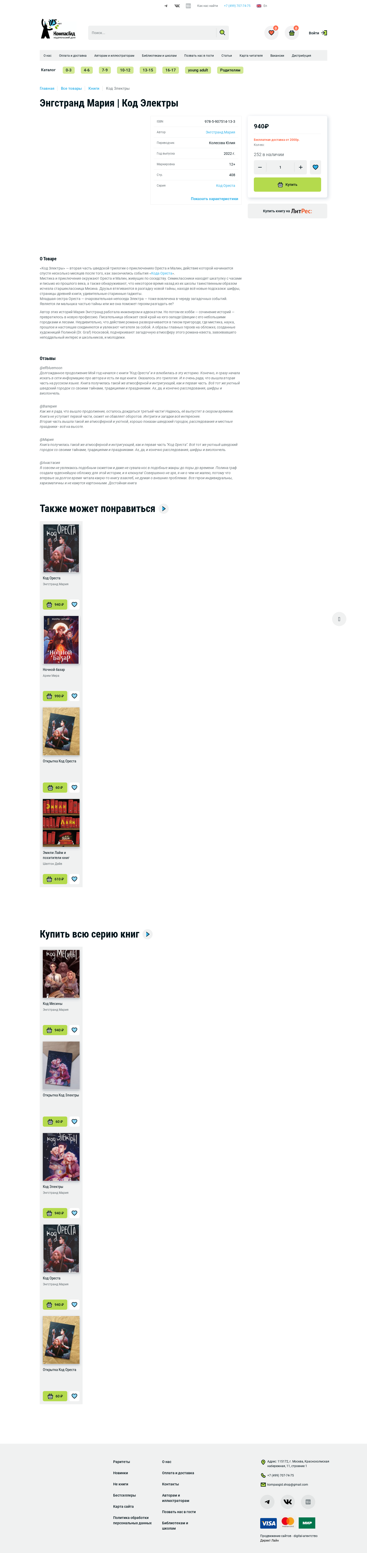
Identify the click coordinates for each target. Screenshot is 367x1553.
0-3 (69, 70)
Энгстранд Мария (220, 133)
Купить (287, 185)
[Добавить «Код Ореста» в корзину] (55, 606)
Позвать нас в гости (199, 56)
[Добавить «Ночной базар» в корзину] (55, 698)
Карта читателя (251, 56)
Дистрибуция (301, 56)
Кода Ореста (161, 275)
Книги (93, 89)
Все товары (71, 89)
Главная (47, 89)
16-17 (170, 70)
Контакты (170, 1484)
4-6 (87, 70)
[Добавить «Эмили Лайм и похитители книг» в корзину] (55, 881)
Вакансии (277, 56)
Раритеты (121, 1462)
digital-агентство (306, 1536)
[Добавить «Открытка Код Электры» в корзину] (55, 1123)
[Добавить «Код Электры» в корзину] (55, 1215)
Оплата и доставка (73, 56)
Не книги (120, 1484)
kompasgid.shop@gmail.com (284, 1485)
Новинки (120, 1473)
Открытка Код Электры (61, 1097)
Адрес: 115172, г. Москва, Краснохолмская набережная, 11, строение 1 (294, 1463)
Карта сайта (123, 1506)
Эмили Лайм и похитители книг (56, 857)
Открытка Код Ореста (59, 763)
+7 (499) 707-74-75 (237, 6)
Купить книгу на (287, 211)
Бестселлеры (124, 1495)
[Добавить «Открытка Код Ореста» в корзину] (55, 789)
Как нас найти (207, 6)
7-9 (105, 70)
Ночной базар (54, 671)
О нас (47, 56)
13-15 (148, 70)
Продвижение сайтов (275, 1536)
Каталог (48, 70)
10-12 (125, 70)
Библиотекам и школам (159, 56)
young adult (198, 70)
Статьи (226, 56)
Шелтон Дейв (52, 865)
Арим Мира (51, 677)
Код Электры (53, 1188)
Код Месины (52, 1005)
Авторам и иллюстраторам (114, 56)
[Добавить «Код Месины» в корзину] (55, 1032)
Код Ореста (225, 186)
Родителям (230, 70)
